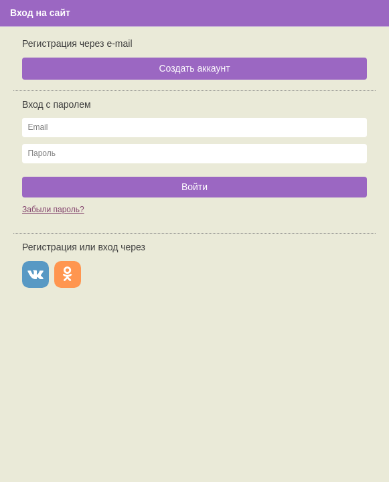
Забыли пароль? (53, 209)
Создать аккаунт (194, 68)
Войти (194, 186)
